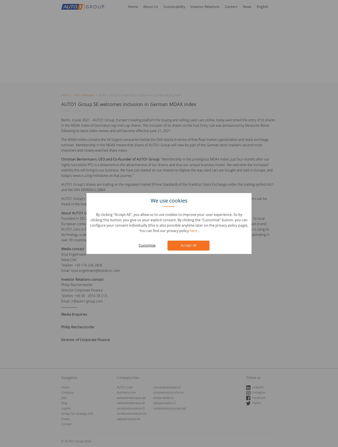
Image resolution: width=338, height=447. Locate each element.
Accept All (188, 245)
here (194, 230)
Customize (147, 245)
